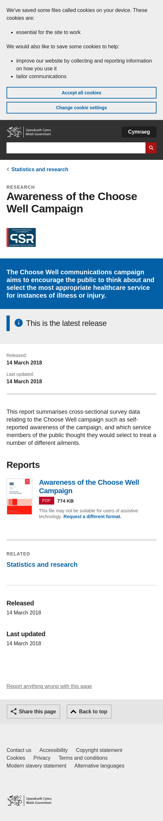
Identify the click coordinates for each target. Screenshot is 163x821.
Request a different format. (92, 516)
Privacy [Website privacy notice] (41, 758)
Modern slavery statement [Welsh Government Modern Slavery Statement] (36, 765)
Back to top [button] (93, 711)
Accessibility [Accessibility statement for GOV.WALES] (53, 750)
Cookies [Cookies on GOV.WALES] (15, 758)
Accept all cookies (81, 92)
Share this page (37, 711)
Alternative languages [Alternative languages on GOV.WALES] (99, 765)
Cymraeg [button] (139, 132)
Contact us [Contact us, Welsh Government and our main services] (18, 750)
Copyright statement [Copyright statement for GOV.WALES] (99, 750)
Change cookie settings (81, 107)
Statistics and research (39, 169)
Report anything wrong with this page (49, 686)
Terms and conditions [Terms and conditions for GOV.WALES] (82, 758)
